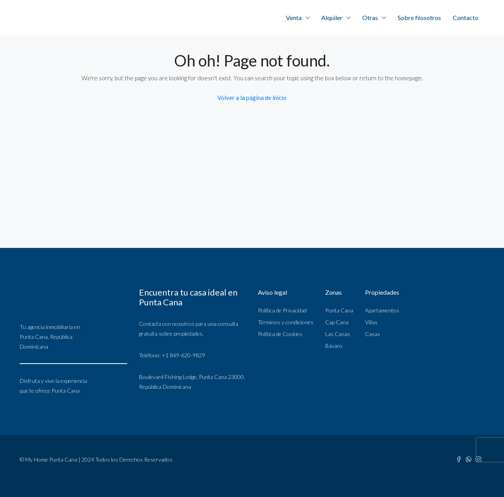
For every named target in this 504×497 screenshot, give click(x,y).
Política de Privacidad (282, 310)
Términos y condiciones (285, 322)
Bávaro (334, 345)
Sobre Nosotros (419, 17)
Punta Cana (339, 310)
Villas (371, 322)
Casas (372, 334)
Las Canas (337, 334)
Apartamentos (382, 310)
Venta (294, 17)
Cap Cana (336, 322)
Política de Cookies (280, 334)
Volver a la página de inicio (252, 97)
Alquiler (332, 17)
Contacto (465, 17)
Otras (370, 17)
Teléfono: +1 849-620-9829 (172, 355)
